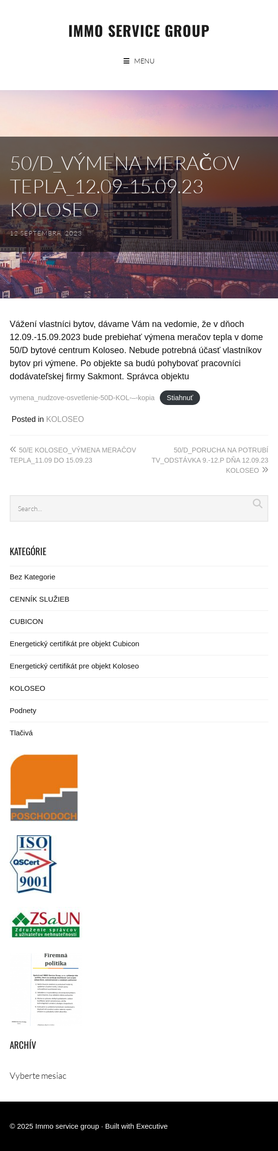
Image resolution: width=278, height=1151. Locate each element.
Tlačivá (21, 733)
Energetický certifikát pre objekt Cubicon (74, 643)
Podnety (23, 710)
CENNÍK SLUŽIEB (39, 599)
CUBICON (26, 621)
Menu (144, 61)
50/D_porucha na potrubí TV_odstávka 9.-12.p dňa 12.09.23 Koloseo (210, 460)
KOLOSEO (65, 419)
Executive (152, 1126)
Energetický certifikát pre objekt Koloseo (74, 666)
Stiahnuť (180, 398)
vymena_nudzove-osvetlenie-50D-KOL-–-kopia (82, 398)
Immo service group (139, 30)
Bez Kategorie (32, 577)
